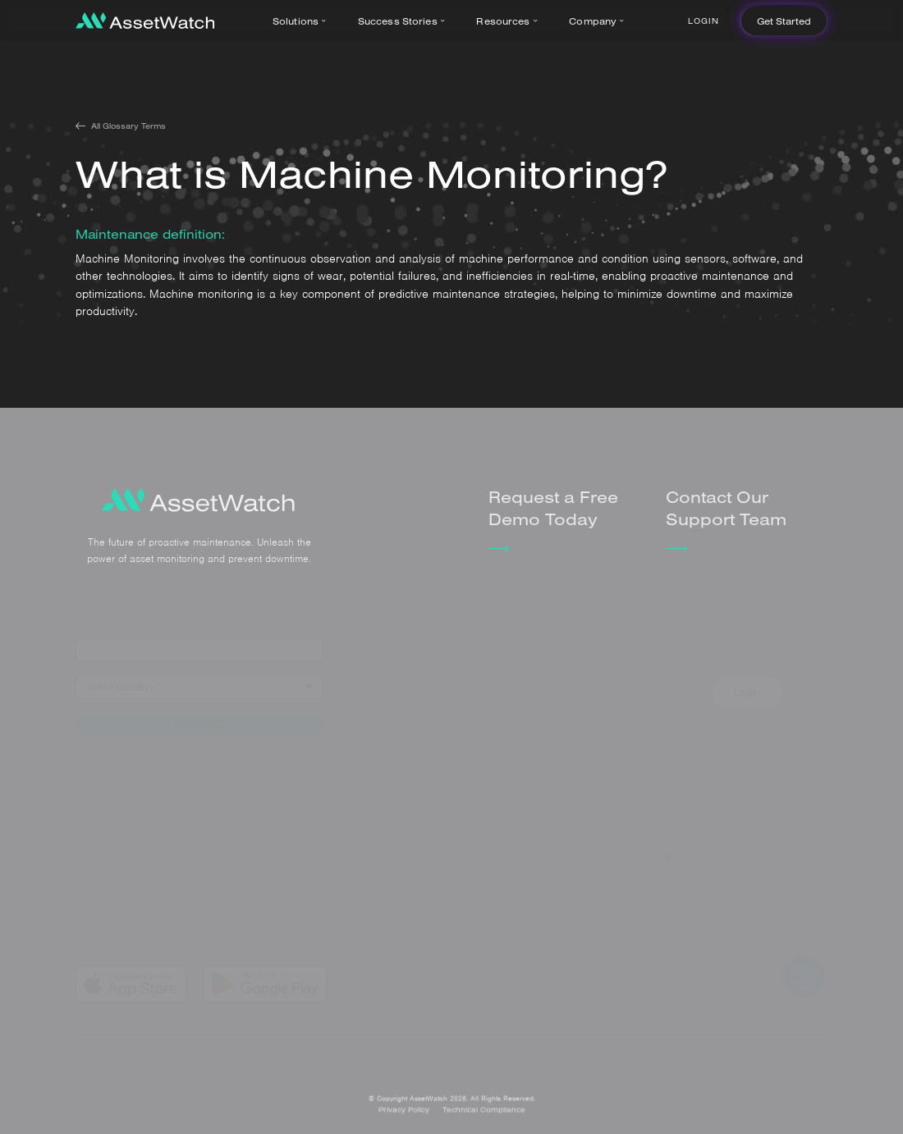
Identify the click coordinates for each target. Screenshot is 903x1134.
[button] (302, 20)
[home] (145, 21)
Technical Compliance (483, 1117)
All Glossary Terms (128, 125)
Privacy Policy (403, 1117)
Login (703, 20)
